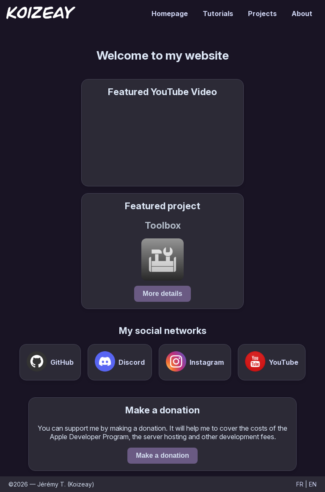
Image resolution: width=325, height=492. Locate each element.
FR (299, 484)
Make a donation (162, 455)
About (302, 13)
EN (313, 484)
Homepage (169, 13)
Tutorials (218, 13)
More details (162, 293)
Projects (262, 13)
